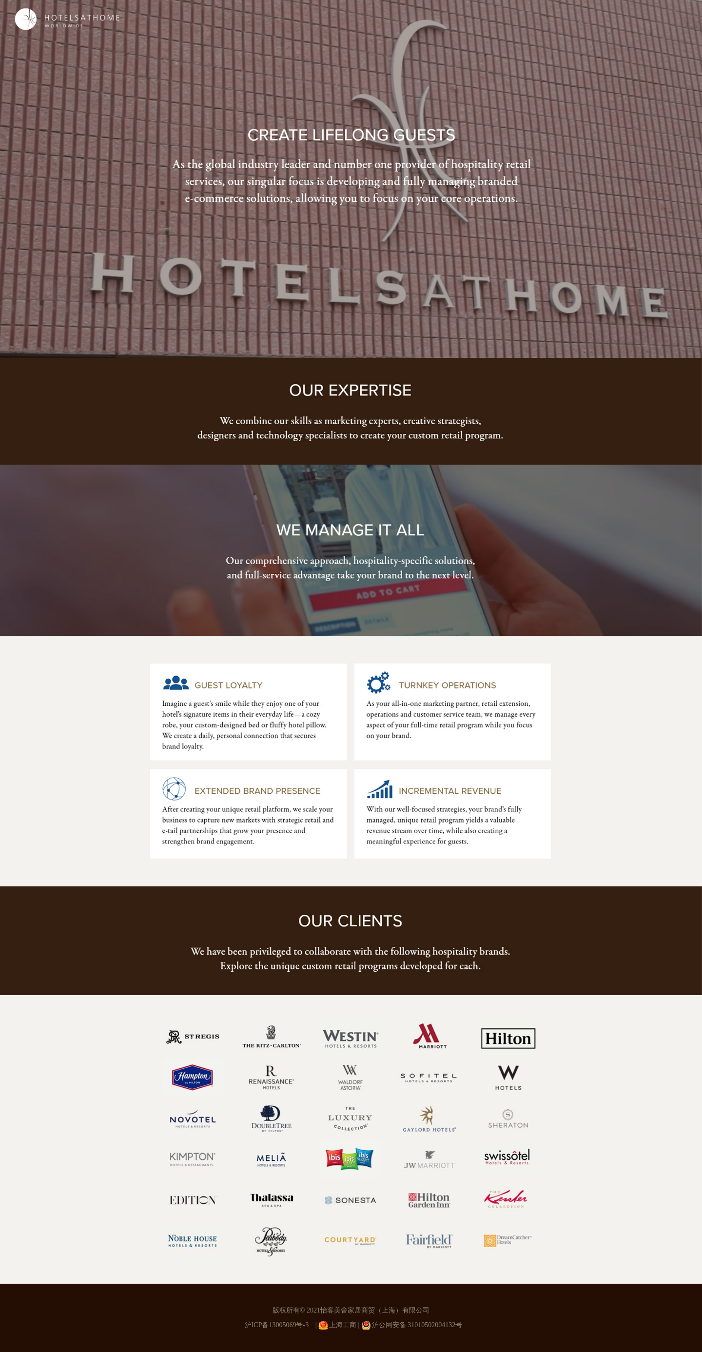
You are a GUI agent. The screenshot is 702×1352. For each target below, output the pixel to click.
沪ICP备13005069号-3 (277, 1325)
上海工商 (342, 1325)
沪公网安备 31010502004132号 (417, 1325)
